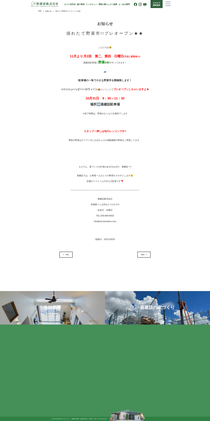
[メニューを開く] (168, 4)
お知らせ (48, 11)
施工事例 (81, 4)
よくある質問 (124, 4)
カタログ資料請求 (156, 4)
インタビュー (91, 4)
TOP (39, 11)
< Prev (66, 255)
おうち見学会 (70, 4)
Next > (144, 255)
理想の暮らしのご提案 (107, 4)
